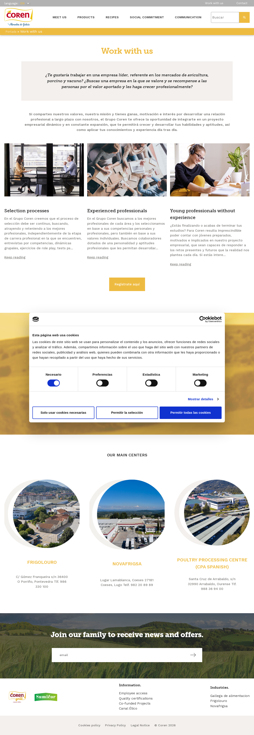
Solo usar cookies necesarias (63, 412)
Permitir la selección (127, 412)
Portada (10, 31)
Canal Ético (128, 708)
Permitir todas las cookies (190, 412)
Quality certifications (136, 698)
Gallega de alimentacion (230, 696)
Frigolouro (218, 701)
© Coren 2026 (165, 725)
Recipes (112, 17)
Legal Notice (140, 725)
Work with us (214, 3)
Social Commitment (147, 17)
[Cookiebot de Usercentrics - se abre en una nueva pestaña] (203, 319)
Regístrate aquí (127, 284)
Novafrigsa (219, 706)
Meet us (60, 17)
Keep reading (14, 257)
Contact (241, 3)
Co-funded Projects (134, 703)
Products (86, 17)
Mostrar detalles (200, 399)
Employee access (133, 693)
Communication (188, 17)
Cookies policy (89, 725)
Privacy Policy (115, 725)
